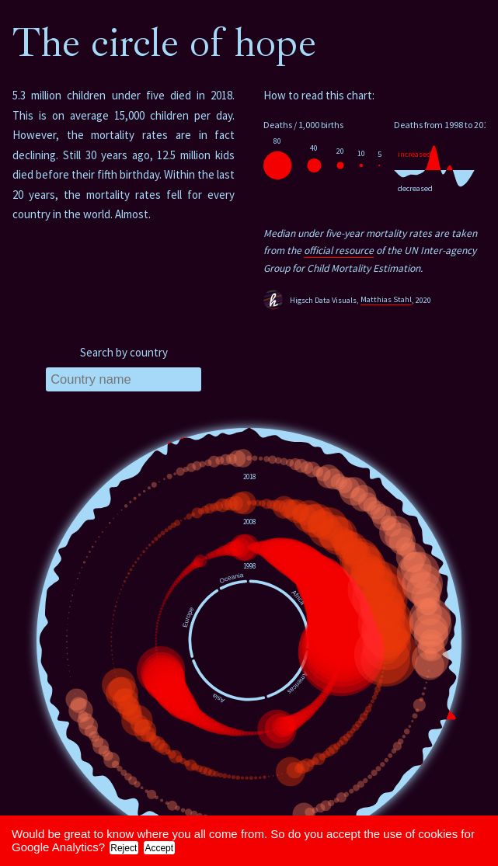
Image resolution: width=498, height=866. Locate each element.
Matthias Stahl (386, 299)
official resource (339, 250)
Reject (123, 848)
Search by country (124, 352)
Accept (159, 848)
